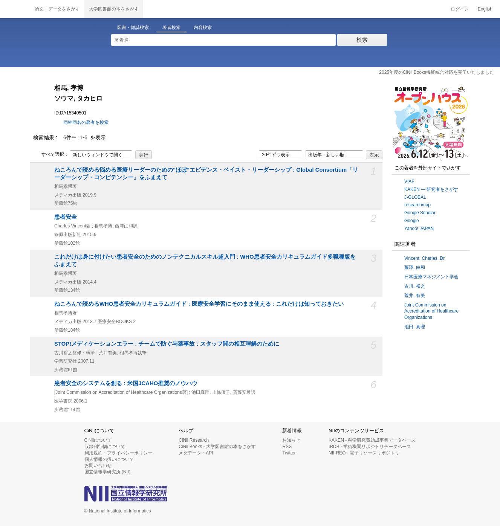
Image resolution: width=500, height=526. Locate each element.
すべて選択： (51, 154)
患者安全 (65, 217)
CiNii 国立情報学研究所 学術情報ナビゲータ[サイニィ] (15, 9)
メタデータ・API (196, 453)
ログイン (460, 9)
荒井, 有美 (414, 295)
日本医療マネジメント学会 (431, 276)
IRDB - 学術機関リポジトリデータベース (370, 446)
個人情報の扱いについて (109, 459)
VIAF (409, 181)
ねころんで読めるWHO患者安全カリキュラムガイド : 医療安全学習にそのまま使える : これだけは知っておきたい (199, 304)
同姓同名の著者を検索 (86, 122)
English (485, 9)
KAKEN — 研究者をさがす (431, 189)
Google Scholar (420, 212)
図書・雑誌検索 (133, 27)
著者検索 (171, 27)
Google (411, 220)
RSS (287, 446)
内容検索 (203, 27)
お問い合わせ (98, 465)
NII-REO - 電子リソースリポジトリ (364, 453)
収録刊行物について (104, 446)
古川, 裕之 (414, 286)
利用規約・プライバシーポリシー (118, 453)
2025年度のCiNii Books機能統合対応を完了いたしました (436, 72)
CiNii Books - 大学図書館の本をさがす (217, 446)
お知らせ (291, 440)
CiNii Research (194, 440)
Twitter (288, 453)
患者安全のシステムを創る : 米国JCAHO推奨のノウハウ (125, 383)
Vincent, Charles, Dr (424, 258)
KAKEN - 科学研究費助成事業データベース (372, 440)
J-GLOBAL (415, 197)
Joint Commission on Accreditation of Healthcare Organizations (431, 311)
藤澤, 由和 (414, 267)
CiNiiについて (98, 440)
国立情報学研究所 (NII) (107, 471)
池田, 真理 (414, 326)
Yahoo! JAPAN (419, 228)
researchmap (417, 204)
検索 (362, 40)
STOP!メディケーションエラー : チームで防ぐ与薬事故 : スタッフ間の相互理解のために (166, 344)
